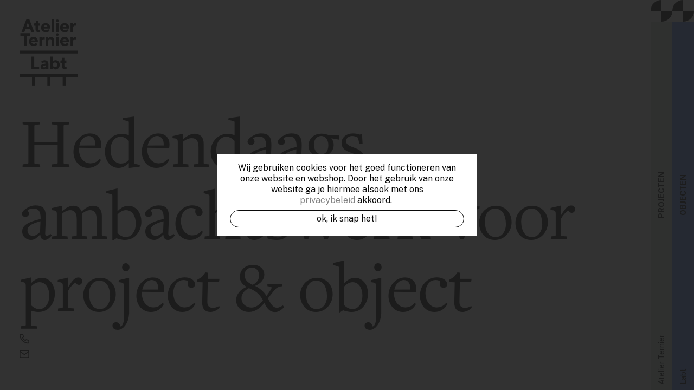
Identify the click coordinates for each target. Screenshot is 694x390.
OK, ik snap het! (347, 218)
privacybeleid (327, 200)
